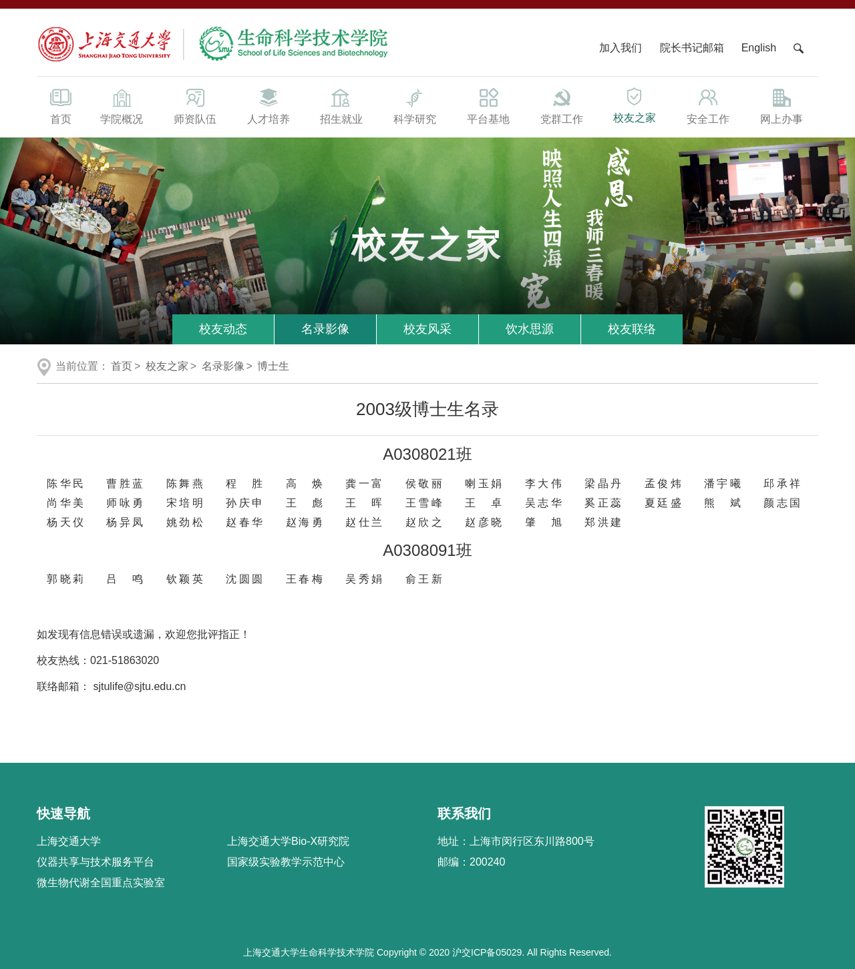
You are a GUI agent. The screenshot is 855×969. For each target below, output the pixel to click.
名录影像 (325, 329)
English (758, 47)
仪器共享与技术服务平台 (95, 862)
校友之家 (635, 104)
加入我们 (622, 47)
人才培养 (268, 105)
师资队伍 (195, 105)
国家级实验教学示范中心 (286, 862)
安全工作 (708, 105)
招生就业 (341, 105)
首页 (61, 105)
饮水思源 (530, 329)
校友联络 (632, 329)
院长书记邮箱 (692, 47)
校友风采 (427, 329)
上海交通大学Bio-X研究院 (288, 841)
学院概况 (121, 105)
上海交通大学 (69, 841)
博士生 (273, 366)
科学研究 (415, 105)
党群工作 (561, 105)
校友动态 (223, 329)
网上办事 (781, 105)
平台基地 (488, 105)
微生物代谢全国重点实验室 (101, 882)
